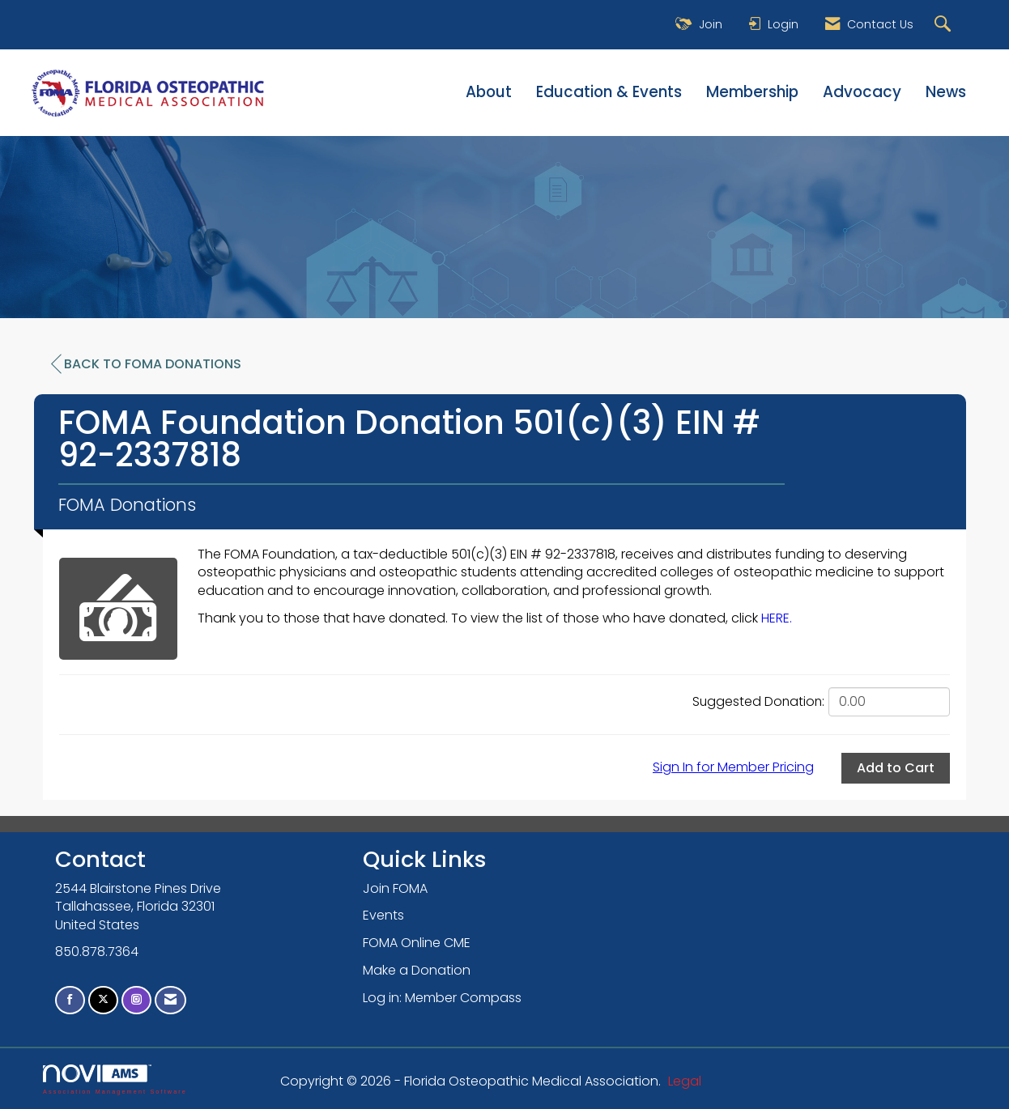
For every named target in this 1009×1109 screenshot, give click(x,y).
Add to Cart (895, 767)
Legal (684, 1081)
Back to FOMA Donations (146, 364)
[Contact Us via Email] (170, 1000)
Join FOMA (395, 888)
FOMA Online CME (416, 942)
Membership (752, 92)
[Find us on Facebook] (70, 1000)
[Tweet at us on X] (103, 1000)
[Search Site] (944, 25)
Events (383, 915)
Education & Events (609, 92)
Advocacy (862, 92)
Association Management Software (115, 1079)
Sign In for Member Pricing (733, 767)
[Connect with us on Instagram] (136, 1000)
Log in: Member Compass (442, 997)
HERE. (776, 618)
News (946, 92)
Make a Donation (416, 970)
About (489, 92)
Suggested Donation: (758, 702)
